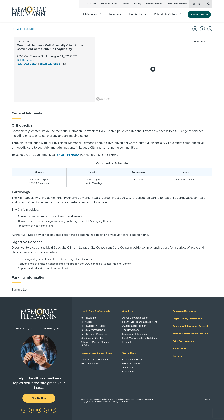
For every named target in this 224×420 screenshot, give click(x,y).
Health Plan (179, 348)
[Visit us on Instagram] (53, 409)
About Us (127, 311)
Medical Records (154, 3)
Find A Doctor (137, 14)
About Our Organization (135, 317)
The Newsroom (130, 330)
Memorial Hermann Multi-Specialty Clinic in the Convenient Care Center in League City (50, 47)
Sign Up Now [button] (39, 398)
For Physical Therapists (93, 325)
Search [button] (201, 3)
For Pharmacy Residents (94, 334)
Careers (177, 356)
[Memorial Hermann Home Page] (27, 11)
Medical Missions (131, 363)
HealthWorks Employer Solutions (139, 338)
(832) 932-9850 (27, 63)
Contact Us (128, 342)
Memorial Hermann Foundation (190, 333)
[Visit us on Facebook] (32, 409)
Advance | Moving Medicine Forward (96, 343)
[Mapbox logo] (103, 99)
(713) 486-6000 (68, 155)
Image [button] (199, 41)
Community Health (132, 359)
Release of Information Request (190, 326)
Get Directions (26, 60)
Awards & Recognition (134, 325)
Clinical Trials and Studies (94, 359)
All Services (92, 14)
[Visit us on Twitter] (46, 409)
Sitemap (207, 399)
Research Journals (91, 363)
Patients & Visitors (167, 14)
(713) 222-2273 (89, 3)
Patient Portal (199, 14)
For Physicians (88, 317)
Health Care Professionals (95, 311)
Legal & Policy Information (187, 318)
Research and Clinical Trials (96, 353)
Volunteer (127, 367)
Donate (125, 3)
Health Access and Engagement (139, 321)
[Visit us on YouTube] (39, 409)
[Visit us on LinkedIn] (24, 409)
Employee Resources (184, 311)
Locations (115, 14)
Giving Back (129, 353)
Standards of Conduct (92, 338)
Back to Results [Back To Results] (23, 28)
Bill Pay (137, 3)
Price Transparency (177, 3)
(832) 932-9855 (50, 63)
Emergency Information (135, 334)
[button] (194, 28)
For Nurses (86, 321)
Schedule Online (109, 3)
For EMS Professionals (93, 330)
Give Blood (128, 371)
